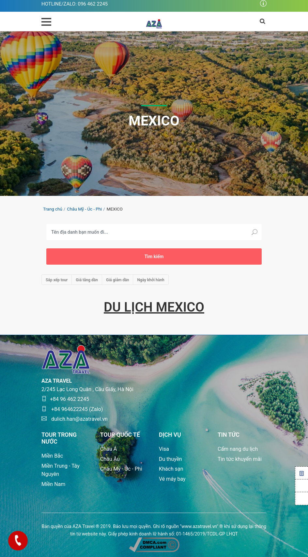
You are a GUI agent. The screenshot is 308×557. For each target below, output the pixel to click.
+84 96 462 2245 (65, 399)
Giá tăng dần (87, 280)
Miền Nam (53, 484)
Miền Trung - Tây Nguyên (60, 470)
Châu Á (108, 449)
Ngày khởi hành (150, 280)
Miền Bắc (52, 456)
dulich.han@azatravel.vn (74, 419)
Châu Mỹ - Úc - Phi (84, 209)
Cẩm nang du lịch (238, 449)
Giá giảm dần (117, 280)
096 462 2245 (93, 4)
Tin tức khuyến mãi (240, 459)
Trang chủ (52, 209)
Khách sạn (171, 469)
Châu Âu (110, 459)
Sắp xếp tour (57, 280)
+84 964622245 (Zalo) (72, 409)
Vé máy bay (172, 479)
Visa (164, 449)
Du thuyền (170, 459)
